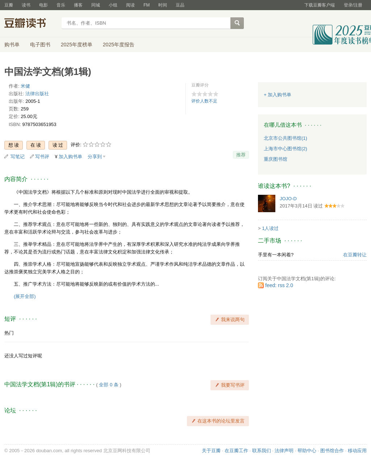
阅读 (130, 5)
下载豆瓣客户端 (319, 5)
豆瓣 (8, 5)
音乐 (61, 5)
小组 (113, 5)
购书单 (12, 44)
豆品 (180, 5)
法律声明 (284, 450)
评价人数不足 (204, 101)
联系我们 (261, 450)
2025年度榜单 (76, 44)
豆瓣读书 (30, 24)
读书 (26, 5)
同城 (95, 5)
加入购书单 (70, 156)
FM (146, 5)
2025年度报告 (118, 44)
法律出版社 (37, 93)
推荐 (241, 154)
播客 (78, 5)
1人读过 (270, 228)
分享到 (95, 156)
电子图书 (40, 44)
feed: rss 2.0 (279, 285)
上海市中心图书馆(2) (285, 148)
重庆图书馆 (275, 159)
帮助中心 (306, 450)
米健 (25, 86)
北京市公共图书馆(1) (285, 138)
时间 (162, 5)
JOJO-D (288, 198)
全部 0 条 (108, 384)
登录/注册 (353, 5)
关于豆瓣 (211, 450)
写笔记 (18, 156)
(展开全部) (25, 296)
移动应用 (357, 450)
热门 (9, 333)
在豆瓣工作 (236, 450)
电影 (43, 5)
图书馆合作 (332, 450)
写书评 (42, 156)
